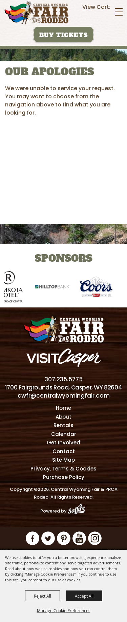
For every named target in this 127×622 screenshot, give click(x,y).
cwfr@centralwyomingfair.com (64, 396)
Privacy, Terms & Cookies (63, 468)
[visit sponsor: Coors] (101, 288)
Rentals (63, 425)
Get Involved (63, 442)
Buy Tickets (63, 35)
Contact (63, 451)
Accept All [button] (84, 596)
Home (63, 408)
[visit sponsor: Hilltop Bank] (57, 288)
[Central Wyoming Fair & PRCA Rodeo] (36, 12)
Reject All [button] (42, 596)
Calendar (63, 434)
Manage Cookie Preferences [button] (63, 610)
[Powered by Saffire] (78, 511)
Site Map (63, 459)
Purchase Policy (63, 477)
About (63, 416)
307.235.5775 (64, 379)
